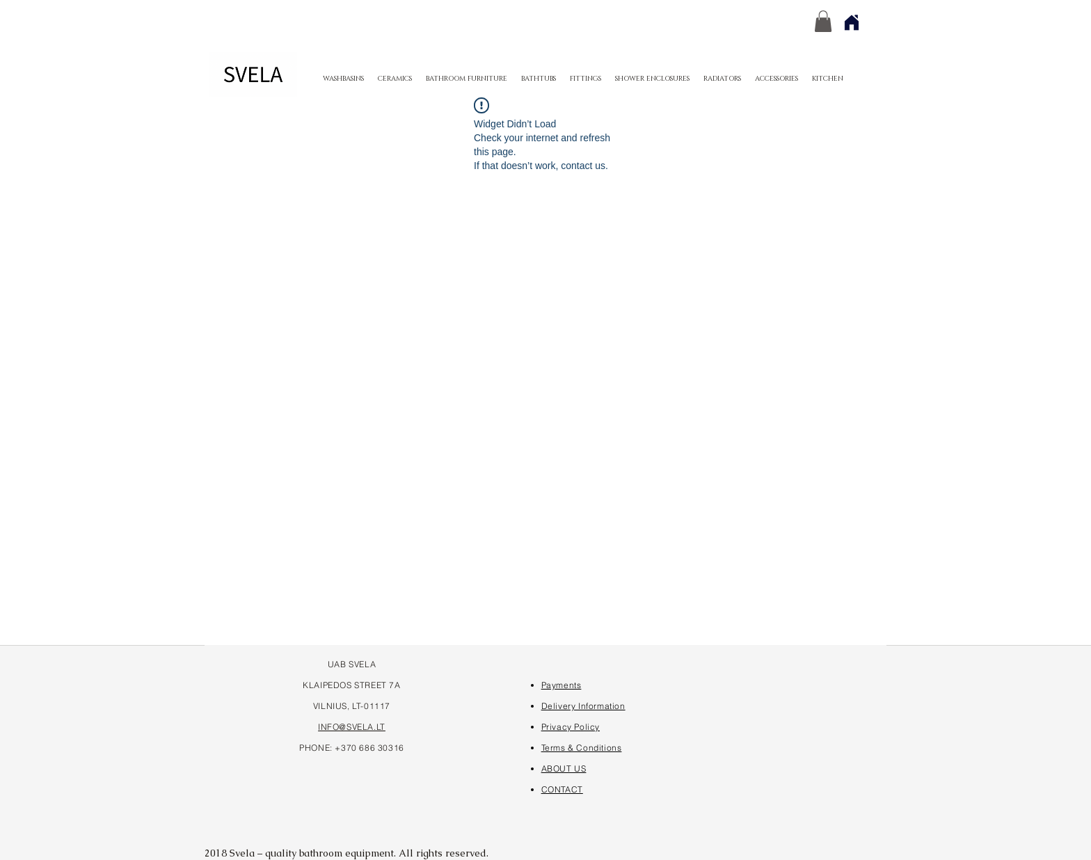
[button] (823, 21)
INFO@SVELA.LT (351, 727)
